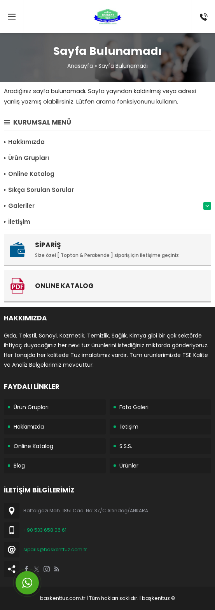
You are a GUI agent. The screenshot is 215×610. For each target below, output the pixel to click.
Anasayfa (80, 66)
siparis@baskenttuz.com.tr (55, 549)
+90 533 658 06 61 (44, 530)
